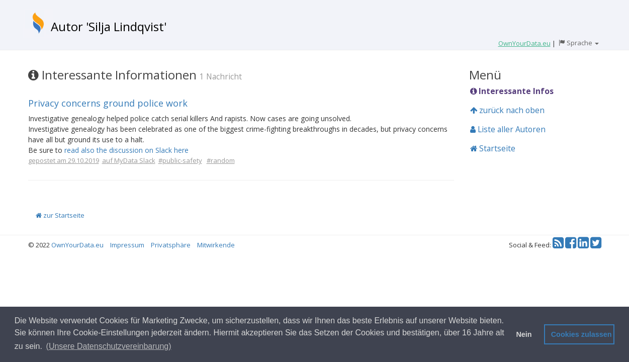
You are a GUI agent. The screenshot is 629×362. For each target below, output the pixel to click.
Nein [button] (523, 334)
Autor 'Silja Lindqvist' (108, 26)
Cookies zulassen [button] (581, 334)
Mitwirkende (216, 244)
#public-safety (180, 160)
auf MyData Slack (128, 160)
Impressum (127, 244)
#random (221, 160)
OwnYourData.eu (77, 244)
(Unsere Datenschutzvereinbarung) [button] (108, 346)
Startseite (492, 148)
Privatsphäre (171, 244)
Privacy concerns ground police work (108, 103)
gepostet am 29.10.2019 (63, 160)
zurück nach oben (507, 110)
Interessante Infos (512, 91)
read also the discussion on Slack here (126, 150)
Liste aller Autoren (508, 129)
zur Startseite (60, 215)
